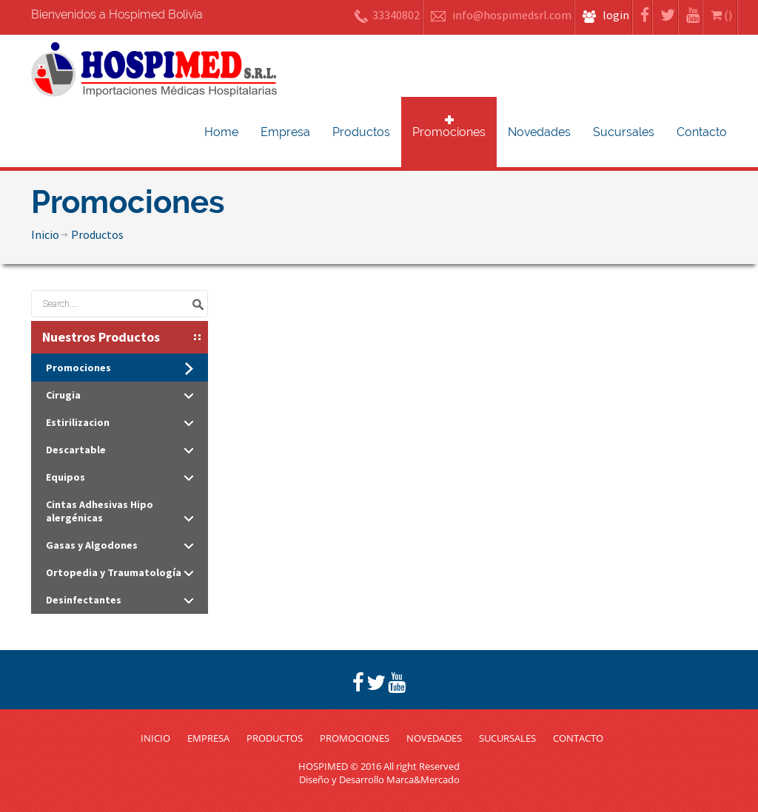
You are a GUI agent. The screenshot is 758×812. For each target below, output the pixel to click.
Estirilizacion (119, 422)
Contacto (702, 132)
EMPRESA (208, 738)
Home (221, 132)
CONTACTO (578, 738)
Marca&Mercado (423, 779)
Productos (361, 132)
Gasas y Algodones (119, 545)
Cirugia (119, 395)
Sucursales (623, 132)
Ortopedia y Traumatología (119, 572)
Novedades (539, 132)
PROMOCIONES (354, 738)
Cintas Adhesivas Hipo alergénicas (119, 511)
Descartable (119, 449)
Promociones (449, 132)
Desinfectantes (119, 599)
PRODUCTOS (274, 738)
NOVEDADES (434, 738)
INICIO (155, 738)
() (722, 14)
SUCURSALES (507, 738)
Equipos (119, 477)
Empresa (285, 132)
